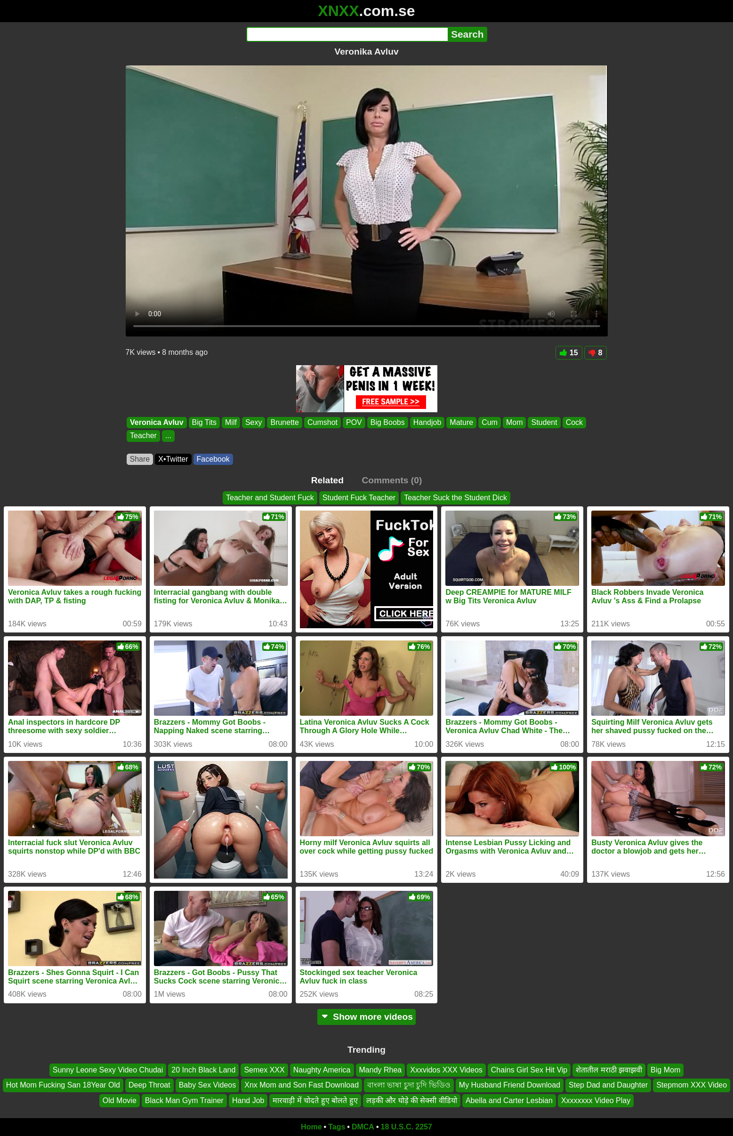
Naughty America (322, 1070)
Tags (336, 1127)
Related (327, 480)
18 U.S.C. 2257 (406, 1127)
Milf (231, 422)
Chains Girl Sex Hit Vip (529, 1070)
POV (354, 422)
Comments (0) (392, 480)
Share (140, 459)
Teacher (143, 436)
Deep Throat (149, 1085)
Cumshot (322, 422)
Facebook (213, 459)
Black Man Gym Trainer (184, 1100)
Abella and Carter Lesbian (509, 1100)
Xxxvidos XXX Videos (446, 1070)
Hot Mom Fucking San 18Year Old (63, 1085)
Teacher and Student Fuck (270, 498)
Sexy (253, 422)
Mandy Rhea (380, 1070)
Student (544, 422)
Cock (573, 422)
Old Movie (120, 1100)
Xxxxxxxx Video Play (595, 1100)
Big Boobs (387, 422)
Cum (490, 422)
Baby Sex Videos (207, 1085)
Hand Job (248, 1100)
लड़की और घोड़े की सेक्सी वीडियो (411, 1100)
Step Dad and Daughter (608, 1085)
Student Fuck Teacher (358, 498)
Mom (514, 422)
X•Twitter (173, 459)
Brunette (284, 422)
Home (311, 1127)
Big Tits (204, 422)
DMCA (363, 1127)
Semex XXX (264, 1070)
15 (569, 353)
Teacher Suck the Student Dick (455, 498)
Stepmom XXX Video (691, 1085)
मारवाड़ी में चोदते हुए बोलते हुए (315, 1100)
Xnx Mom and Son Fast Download (301, 1085)
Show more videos (366, 1017)
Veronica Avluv (157, 422)
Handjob (427, 422)
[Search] (347, 34)
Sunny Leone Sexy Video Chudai (108, 1070)
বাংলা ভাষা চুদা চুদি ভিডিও (409, 1085)
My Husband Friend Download (509, 1085)
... (168, 436)
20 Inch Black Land (203, 1070)
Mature (461, 422)
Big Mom (665, 1070)
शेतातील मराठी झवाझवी (609, 1070)
